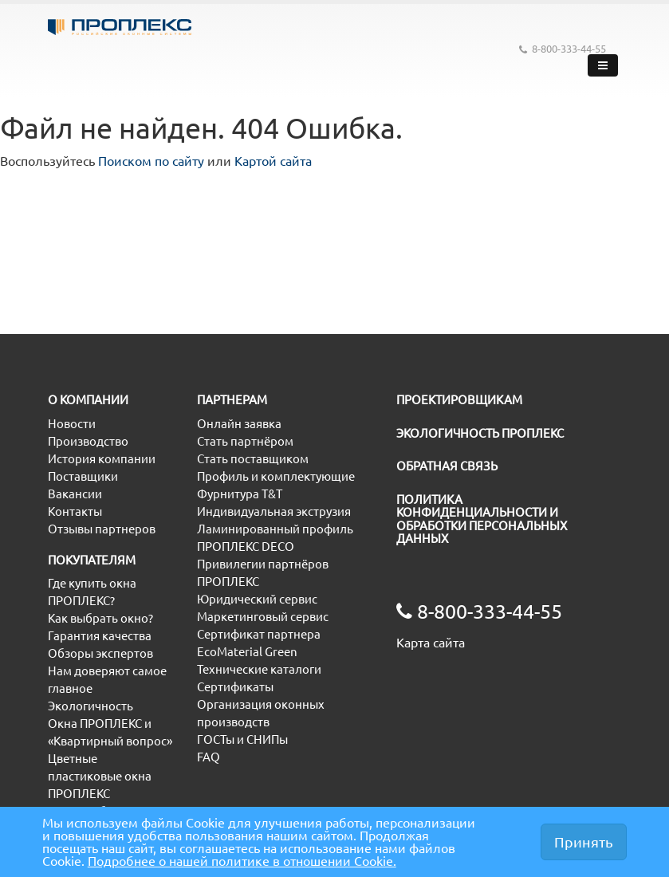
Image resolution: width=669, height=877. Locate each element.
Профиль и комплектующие (276, 476)
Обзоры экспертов (100, 653)
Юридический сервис (257, 599)
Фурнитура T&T (239, 494)
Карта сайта (430, 642)
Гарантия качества (100, 636)
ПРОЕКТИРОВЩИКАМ (459, 400)
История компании (101, 459)
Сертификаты (235, 687)
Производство (88, 441)
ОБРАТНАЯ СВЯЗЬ (447, 466)
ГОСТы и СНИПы (242, 739)
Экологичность (90, 706)
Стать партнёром (245, 441)
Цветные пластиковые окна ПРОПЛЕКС (100, 776)
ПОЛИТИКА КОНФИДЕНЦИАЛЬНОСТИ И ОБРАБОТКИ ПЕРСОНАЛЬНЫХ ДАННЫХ (481, 519)
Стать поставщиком (253, 459)
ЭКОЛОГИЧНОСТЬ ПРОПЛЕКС (480, 433)
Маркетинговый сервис (263, 616)
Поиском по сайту (151, 161)
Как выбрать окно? (100, 618)
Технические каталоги (259, 669)
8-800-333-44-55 (562, 49)
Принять (583, 842)
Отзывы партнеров (101, 529)
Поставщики (83, 476)
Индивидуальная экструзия (274, 511)
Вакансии (75, 494)
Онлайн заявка (239, 424)
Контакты (75, 511)
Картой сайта (273, 161)
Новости (72, 424)
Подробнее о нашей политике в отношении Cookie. (242, 861)
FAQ (208, 757)
